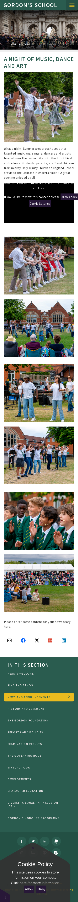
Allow (29, 889)
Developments (37, 779)
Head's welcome (37, 673)
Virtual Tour (37, 767)
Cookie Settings (40, 204)
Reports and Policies (37, 732)
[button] (5, 895)
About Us (28, 44)
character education (37, 791)
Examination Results (37, 744)
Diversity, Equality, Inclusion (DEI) (37, 804)
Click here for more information (35, 883)
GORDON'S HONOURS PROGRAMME (37, 818)
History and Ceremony (37, 709)
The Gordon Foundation (37, 720)
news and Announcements (57, 44)
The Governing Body (37, 755)
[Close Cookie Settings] (33, 848)
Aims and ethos (37, 685)
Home (13, 44)
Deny (41, 889)
